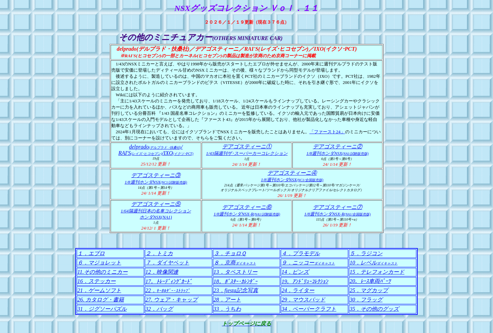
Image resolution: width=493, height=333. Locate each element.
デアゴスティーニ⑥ (246, 207)
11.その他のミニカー (102, 272)
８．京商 (235, 263)
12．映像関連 (162, 272)
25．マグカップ (369, 290)
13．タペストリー (235, 272)
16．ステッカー (96, 281)
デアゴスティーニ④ (292, 173)
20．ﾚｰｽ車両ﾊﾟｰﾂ (370, 281)
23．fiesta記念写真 (236, 290)
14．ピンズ (295, 272)
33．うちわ (227, 309)
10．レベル (373, 263)
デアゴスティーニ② (337, 146)
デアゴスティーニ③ (155, 175)
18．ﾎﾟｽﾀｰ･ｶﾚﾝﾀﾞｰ (235, 281)
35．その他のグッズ (374, 309)
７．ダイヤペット (167, 263)
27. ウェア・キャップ (172, 300)
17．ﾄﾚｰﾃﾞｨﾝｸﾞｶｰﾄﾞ (169, 281)
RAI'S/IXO (155, 153)
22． (168, 290)
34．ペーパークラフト (308, 309)
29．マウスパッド (303, 300)
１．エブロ (91, 253)
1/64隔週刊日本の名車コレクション (156, 210)
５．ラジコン (366, 253)
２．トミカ (159, 253)
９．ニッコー (308, 263)
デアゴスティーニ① (246, 146)
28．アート (227, 300)
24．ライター (297, 290)
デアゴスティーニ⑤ (155, 204)
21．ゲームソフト (99, 290)
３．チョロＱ (230, 253)
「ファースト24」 (327, 131)
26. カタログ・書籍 (100, 300)
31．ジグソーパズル (102, 309)
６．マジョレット (99, 263)
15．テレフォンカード (377, 272)
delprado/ (155, 147)
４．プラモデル (300, 253)
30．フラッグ (366, 300)
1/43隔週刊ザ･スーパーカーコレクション (247, 153)
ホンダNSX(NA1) (156, 217)
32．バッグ (159, 309)
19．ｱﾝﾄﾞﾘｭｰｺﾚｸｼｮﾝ (304, 281)
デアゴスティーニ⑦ (337, 207)
